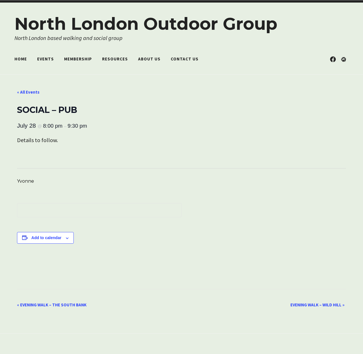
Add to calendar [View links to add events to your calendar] (46, 237)
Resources (115, 59)
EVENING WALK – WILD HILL (317, 304)
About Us (149, 59)
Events (45, 59)
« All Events (28, 92)
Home (20, 59)
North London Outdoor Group (145, 23)
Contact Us (185, 59)
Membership (78, 59)
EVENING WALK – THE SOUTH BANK (51, 304)
